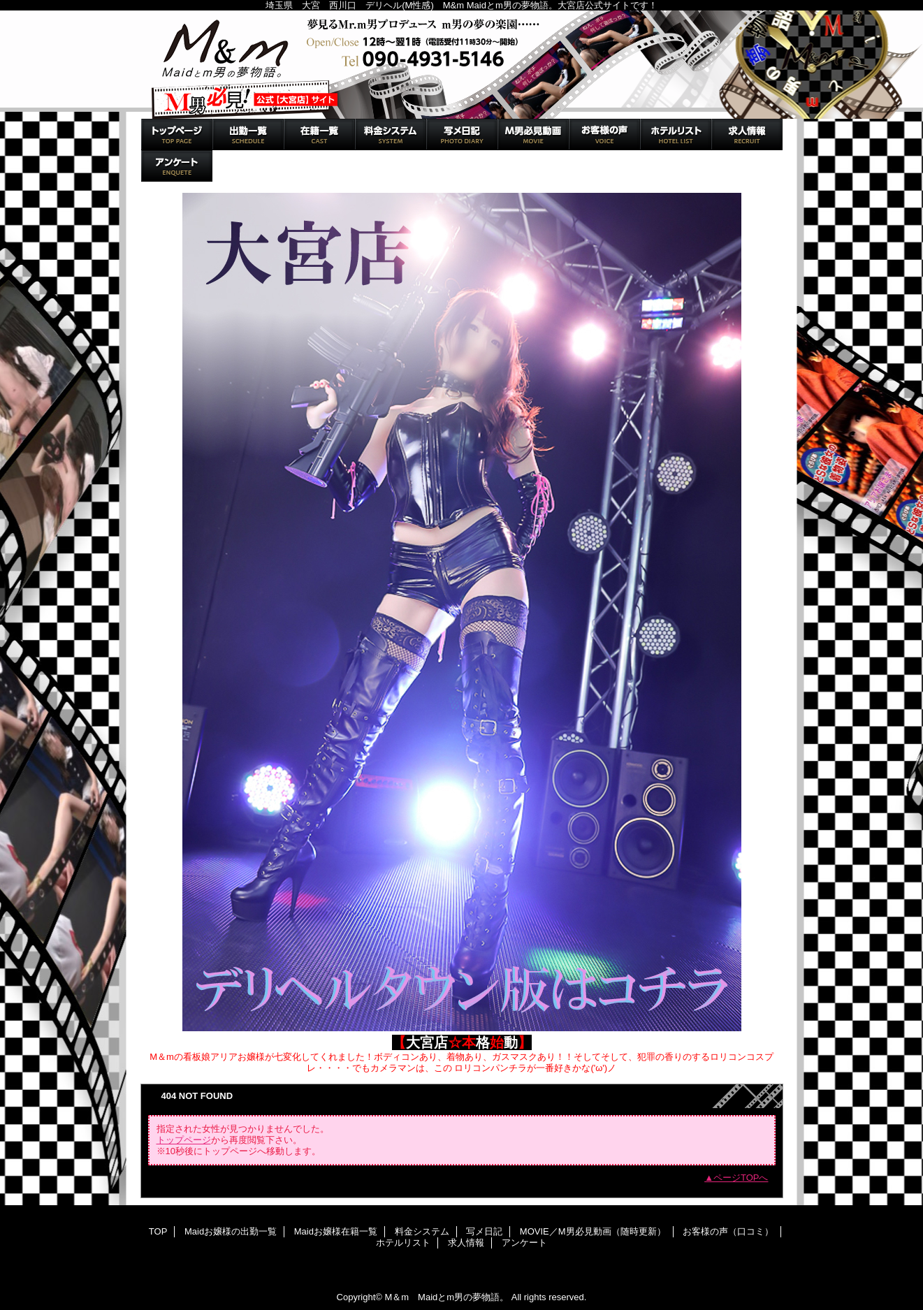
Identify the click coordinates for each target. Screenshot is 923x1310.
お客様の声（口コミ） (604, 134)
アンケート (176, 166)
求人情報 (747, 134)
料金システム (390, 134)
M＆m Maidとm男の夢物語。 (461, 64)
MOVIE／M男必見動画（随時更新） (533, 134)
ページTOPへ (741, 1177)
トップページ (184, 1140)
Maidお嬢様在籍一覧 (319, 134)
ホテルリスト (675, 134)
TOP (176, 134)
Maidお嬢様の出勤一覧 (248, 134)
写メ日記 (461, 134)
